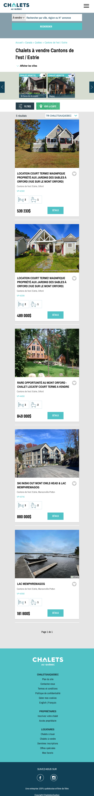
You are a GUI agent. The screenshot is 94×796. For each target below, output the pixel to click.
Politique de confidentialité (47, 693)
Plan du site (47, 679)
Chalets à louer (48, 734)
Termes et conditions (48, 688)
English (42, 702)
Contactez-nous (47, 684)
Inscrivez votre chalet (48, 716)
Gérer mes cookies (48, 698)
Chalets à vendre (48, 738)
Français (52, 702)
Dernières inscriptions (47, 743)
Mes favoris (47, 753)
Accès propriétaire (47, 720)
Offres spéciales (47, 748)
